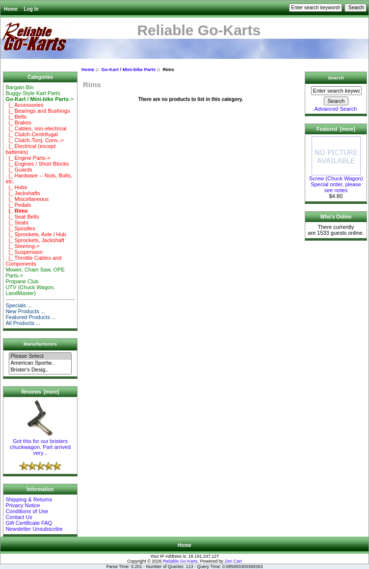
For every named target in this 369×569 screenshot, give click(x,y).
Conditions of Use (26, 511)
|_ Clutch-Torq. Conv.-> (34, 140)
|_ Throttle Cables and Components (33, 261)
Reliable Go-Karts (180, 561)
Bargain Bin (19, 87)
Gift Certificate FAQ (28, 523)
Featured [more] (335, 129)
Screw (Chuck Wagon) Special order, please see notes (336, 182)
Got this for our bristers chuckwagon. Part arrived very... (40, 444)
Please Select (40, 356)
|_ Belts (15, 117)
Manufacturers (40, 343)
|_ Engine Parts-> (27, 158)
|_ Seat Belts (22, 217)
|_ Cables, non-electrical (35, 128)
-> (39, 99)
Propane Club (21, 281)
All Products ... (22, 323)
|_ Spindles (20, 228)
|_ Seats (16, 222)
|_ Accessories (24, 105)
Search (336, 77)
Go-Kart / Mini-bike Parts (128, 69)
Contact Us (18, 517)
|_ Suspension (24, 252)
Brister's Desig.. (40, 370)
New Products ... (25, 311)
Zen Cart (233, 561)
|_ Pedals (18, 205)
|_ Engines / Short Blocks (37, 164)
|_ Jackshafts (22, 193)
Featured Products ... (30, 317)
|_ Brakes (18, 122)
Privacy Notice (22, 505)
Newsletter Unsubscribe (33, 529)
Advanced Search (336, 109)
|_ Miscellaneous (27, 199)
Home (11, 9)
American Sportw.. (40, 363)
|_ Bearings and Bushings (37, 111)
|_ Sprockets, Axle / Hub (35, 234)
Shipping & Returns (28, 499)
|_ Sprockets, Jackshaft (34, 240)
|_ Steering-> (22, 246)
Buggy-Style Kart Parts (32, 93)
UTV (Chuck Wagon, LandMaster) (29, 290)
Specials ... (18, 305)
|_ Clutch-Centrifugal (31, 134)
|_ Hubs (16, 187)
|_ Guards (18, 170)
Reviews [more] (40, 392)
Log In (31, 9)
